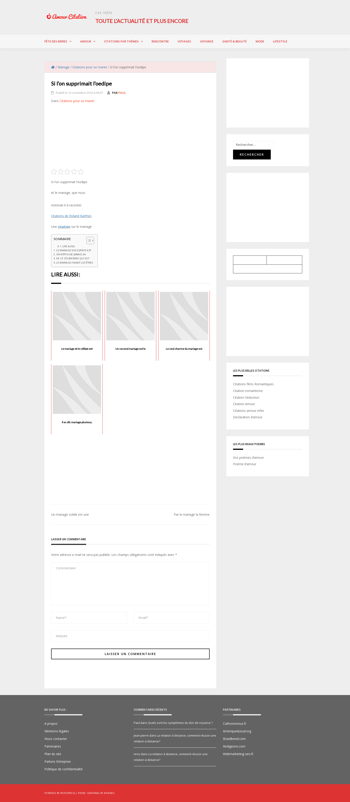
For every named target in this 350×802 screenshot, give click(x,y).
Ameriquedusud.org (237, 731)
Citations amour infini (248, 410)
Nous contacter (55, 739)
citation (64, 226)
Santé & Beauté (234, 41)
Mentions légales (56, 731)
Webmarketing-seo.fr (238, 754)
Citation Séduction (246, 397)
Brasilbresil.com (234, 739)
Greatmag (93, 793)
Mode (260, 41)
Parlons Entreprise (57, 761)
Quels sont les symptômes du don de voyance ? (180, 723)
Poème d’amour (244, 464)
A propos (51, 723)
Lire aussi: (68, 246)
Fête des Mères (55, 41)
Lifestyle (280, 41)
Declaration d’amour (247, 417)
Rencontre (160, 41)
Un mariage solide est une (70, 514)
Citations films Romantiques (253, 384)
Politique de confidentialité (63, 769)
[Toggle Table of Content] (88, 240)
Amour (85, 41)
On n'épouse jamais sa (71, 254)
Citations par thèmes (121, 41)
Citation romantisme (248, 391)
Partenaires (52, 746)
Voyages (184, 41)
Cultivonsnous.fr (234, 723)
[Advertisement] (130, 137)
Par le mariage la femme (192, 514)
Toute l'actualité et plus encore (142, 21)
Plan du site (52, 754)
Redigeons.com (234, 746)
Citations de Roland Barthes (71, 216)
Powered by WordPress (59, 793)
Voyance (206, 41)
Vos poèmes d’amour (248, 457)
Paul (122, 93)
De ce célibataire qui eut (72, 258)
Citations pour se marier (77, 101)
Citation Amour (244, 404)
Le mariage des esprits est (73, 250)
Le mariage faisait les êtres (74, 262)
